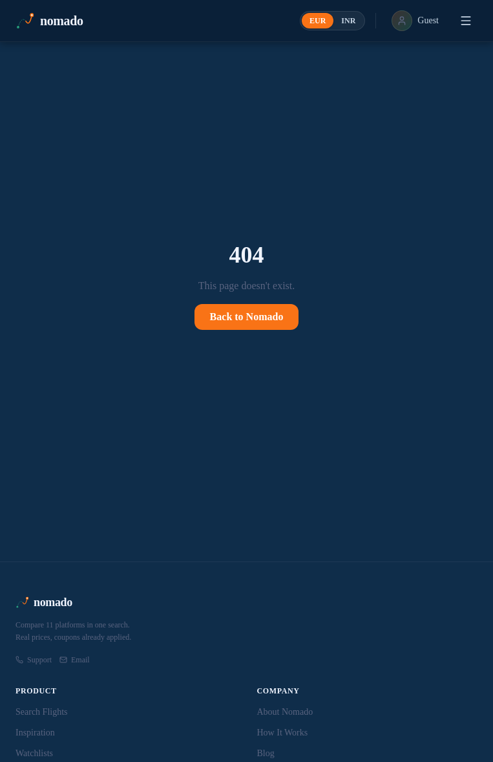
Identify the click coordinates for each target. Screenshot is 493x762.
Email (74, 659)
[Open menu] (465, 20)
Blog (266, 753)
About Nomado (285, 712)
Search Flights (42, 712)
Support (34, 659)
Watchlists (34, 753)
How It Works (282, 732)
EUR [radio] (317, 20)
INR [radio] (348, 20)
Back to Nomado (247, 316)
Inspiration (35, 732)
